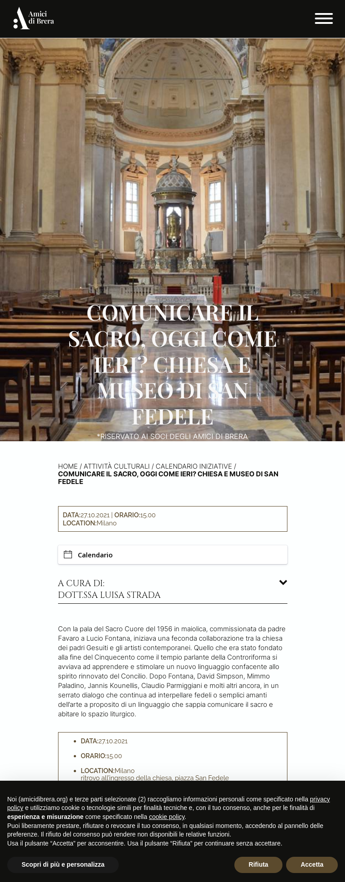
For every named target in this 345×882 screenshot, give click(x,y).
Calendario (88, 554)
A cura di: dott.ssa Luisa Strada (109, 589)
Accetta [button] (311, 864)
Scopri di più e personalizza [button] (63, 864)
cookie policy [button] (166, 816)
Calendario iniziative (194, 466)
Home (68, 466)
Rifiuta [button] (259, 864)
